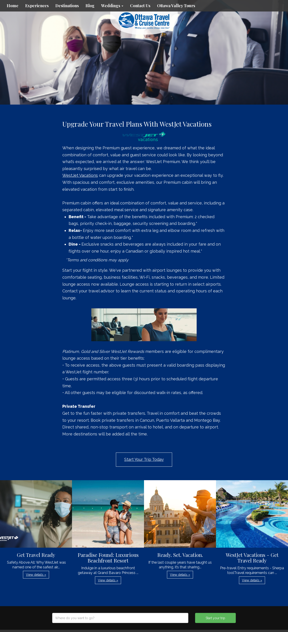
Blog (90, 5)
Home (12, 5)
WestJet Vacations (80, 175)
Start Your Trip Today (144, 459)
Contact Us (140, 5)
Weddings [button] (112, 5)
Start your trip (215, 618)
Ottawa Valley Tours (176, 5)
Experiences (37, 5)
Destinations (67, 5)
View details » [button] (36, 574)
